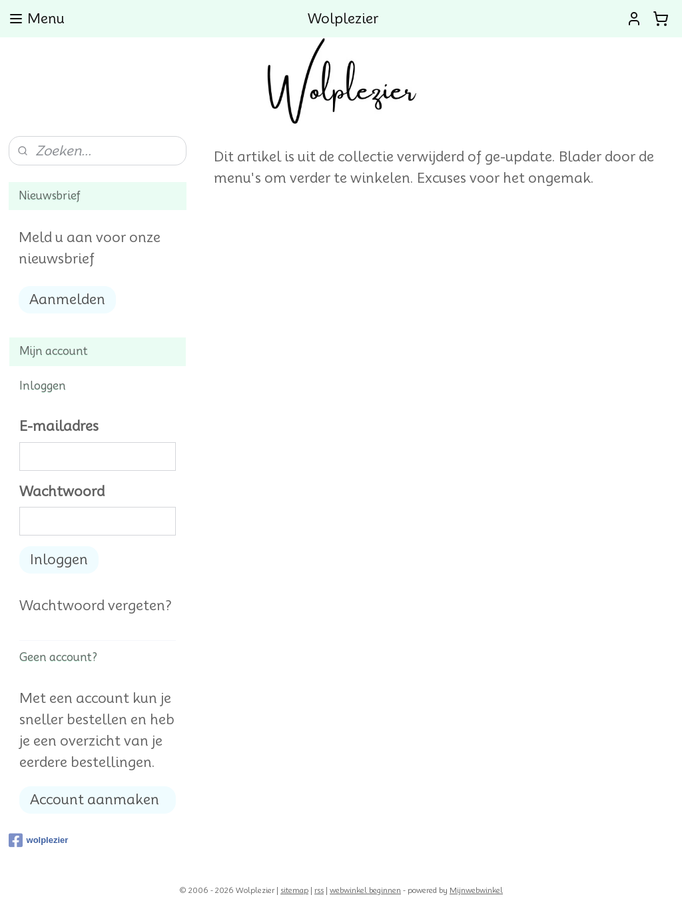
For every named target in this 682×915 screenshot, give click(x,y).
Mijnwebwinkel (476, 890)
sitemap (294, 890)
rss (319, 890)
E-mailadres (59, 426)
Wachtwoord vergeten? (95, 606)
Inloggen (59, 560)
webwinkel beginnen (365, 890)
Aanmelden (67, 299)
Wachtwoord (62, 492)
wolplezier (39, 840)
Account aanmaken (94, 800)
